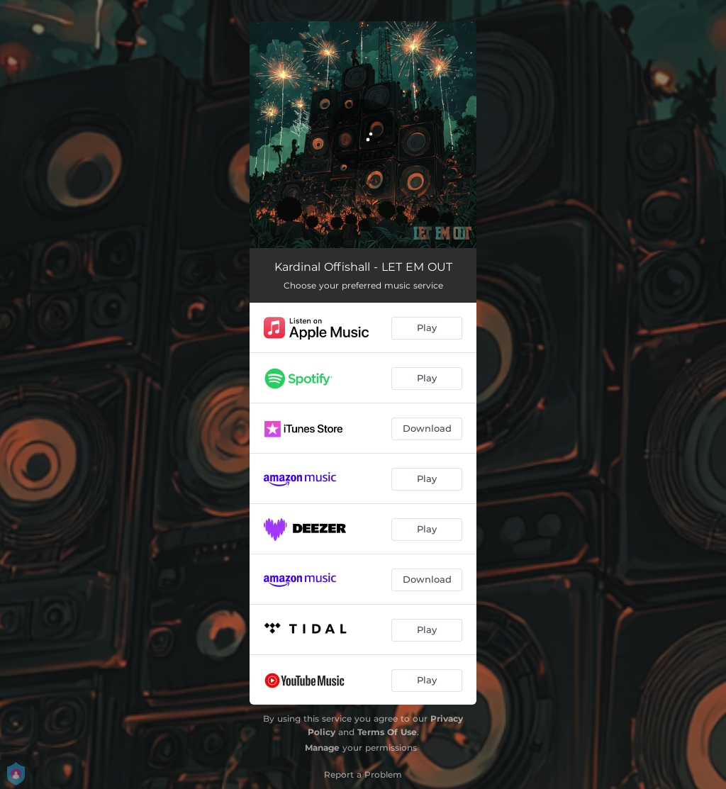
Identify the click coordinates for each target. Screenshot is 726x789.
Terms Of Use (387, 732)
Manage (322, 747)
